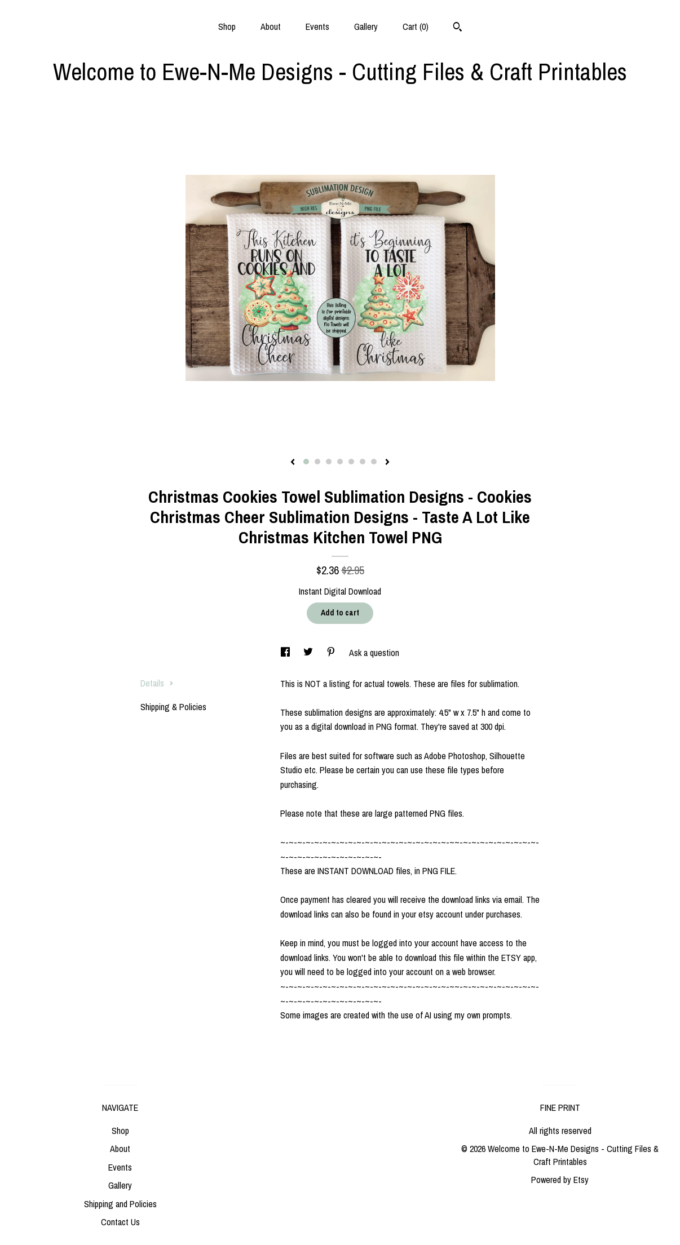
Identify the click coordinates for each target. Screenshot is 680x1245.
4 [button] (340, 461)
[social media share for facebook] (286, 652)
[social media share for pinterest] (332, 652)
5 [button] (351, 461)
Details (157, 683)
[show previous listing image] (292, 463)
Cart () (416, 26)
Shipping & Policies (173, 707)
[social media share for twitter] (309, 652)
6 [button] (362, 461)
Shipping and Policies (120, 1204)
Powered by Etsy (560, 1179)
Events (317, 26)
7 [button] (374, 461)
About (270, 26)
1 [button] (306, 461)
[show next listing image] (387, 463)
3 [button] (329, 461)
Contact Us (120, 1222)
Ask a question (374, 652)
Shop (227, 26)
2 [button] (317, 461)
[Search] (457, 28)
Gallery (366, 26)
